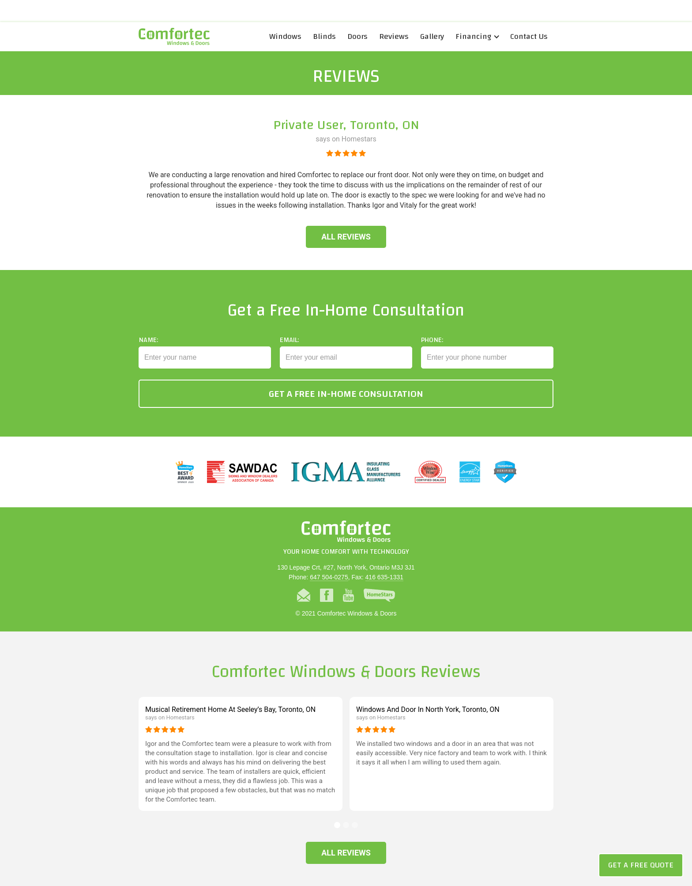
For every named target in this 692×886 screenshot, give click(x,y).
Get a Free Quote (640, 865)
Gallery (432, 36)
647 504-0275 (329, 577)
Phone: (432, 353)
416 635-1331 (384, 577)
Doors (357, 36)
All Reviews (346, 236)
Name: (148, 353)
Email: (289, 353)
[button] (477, 36)
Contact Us (529, 36)
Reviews (394, 36)
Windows (285, 36)
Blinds (324, 36)
